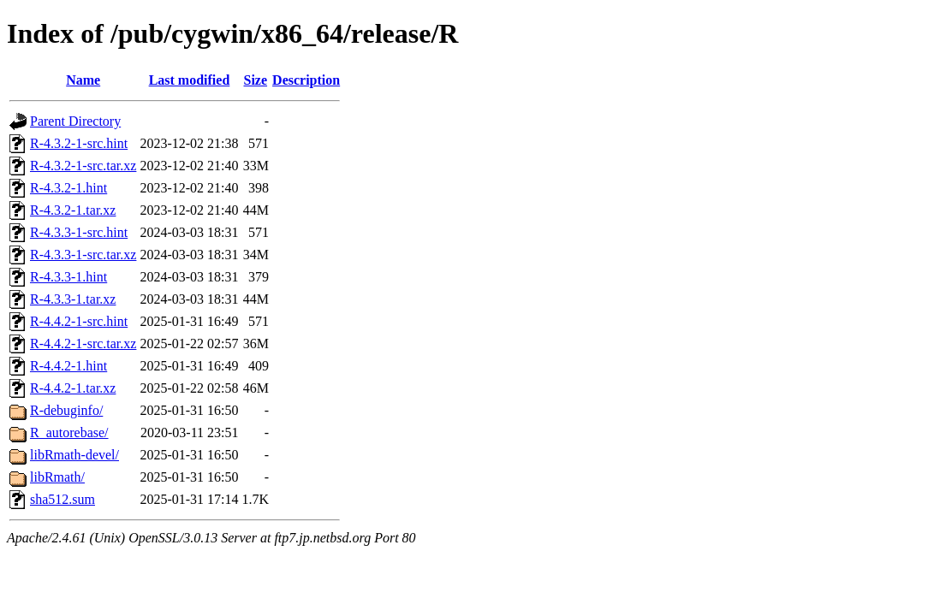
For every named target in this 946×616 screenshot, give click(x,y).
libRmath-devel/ (74, 454)
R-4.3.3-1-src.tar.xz (83, 254)
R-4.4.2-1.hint (68, 365)
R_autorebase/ (69, 432)
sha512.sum (62, 499)
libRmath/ (57, 477)
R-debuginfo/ (66, 410)
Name (83, 80)
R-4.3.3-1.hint (68, 277)
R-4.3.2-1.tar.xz (73, 210)
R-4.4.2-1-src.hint (79, 321)
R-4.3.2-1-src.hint (79, 143)
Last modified (189, 80)
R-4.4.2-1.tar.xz (73, 388)
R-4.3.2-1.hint (68, 188)
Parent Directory (75, 121)
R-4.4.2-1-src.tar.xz (83, 343)
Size (256, 80)
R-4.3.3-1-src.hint (79, 232)
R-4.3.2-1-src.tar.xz (83, 165)
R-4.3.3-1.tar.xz (73, 299)
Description (306, 80)
